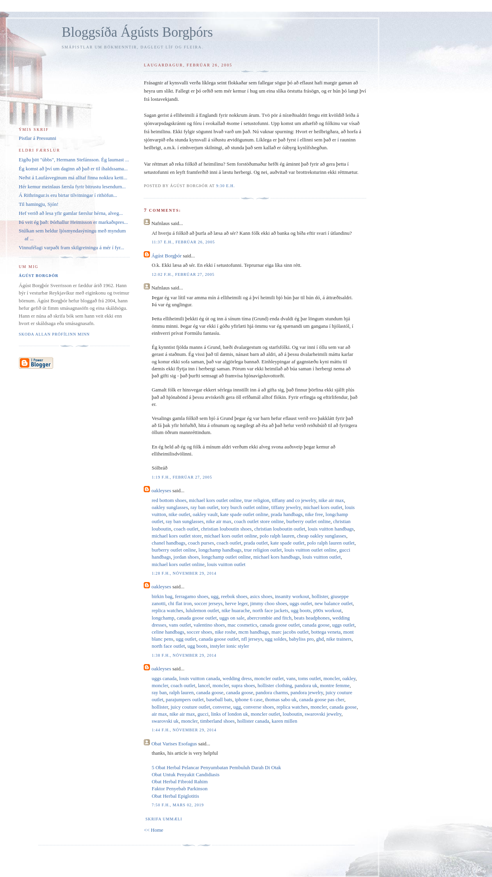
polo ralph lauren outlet (331, 543)
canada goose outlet (197, 618)
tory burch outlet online (245, 507)
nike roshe (225, 632)
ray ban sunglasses (185, 521)
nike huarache (235, 610)
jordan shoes (186, 557)
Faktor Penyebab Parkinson (179, 788)
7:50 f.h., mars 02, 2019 (178, 805)
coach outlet (186, 529)
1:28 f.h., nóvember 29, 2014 (184, 573)
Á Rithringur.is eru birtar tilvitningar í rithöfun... (68, 195)
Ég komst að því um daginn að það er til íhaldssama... (73, 168)
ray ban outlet (204, 507)
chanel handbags (168, 543)
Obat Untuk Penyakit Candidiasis (185, 774)
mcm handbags (253, 632)
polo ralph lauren (277, 536)
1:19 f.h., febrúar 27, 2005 (182, 477)
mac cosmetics (242, 625)
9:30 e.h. (225, 186)
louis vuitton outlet (321, 557)
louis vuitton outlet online (310, 550)
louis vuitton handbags (331, 529)
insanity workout (292, 596)
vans (291, 678)
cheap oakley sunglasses (321, 536)
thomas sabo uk (281, 699)
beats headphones (312, 618)
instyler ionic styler (229, 646)
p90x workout (327, 610)
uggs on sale (231, 618)
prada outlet (256, 543)
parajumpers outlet (185, 699)
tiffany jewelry (286, 507)
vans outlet (180, 625)
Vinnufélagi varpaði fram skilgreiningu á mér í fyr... (71, 247)
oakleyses (161, 490)
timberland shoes (217, 721)
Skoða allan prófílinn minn (54, 334)
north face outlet (168, 646)
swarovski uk (165, 721)
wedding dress (237, 678)
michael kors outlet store (176, 536)
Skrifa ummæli (163, 819)
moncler (331, 678)
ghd (320, 639)
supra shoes (243, 685)
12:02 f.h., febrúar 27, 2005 (183, 274)
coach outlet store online (258, 521)
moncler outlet (268, 678)
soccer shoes (199, 632)
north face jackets (271, 610)
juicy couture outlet (190, 707)
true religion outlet (263, 550)
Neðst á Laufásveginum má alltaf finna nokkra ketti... (73, 177)
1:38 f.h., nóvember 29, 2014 (184, 655)
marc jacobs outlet (289, 632)
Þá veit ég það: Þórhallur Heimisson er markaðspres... (73, 222)
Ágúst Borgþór (167, 256)
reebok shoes (234, 596)
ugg (215, 596)
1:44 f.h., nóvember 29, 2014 (184, 730)
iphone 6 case (248, 699)
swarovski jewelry (323, 714)
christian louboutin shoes (226, 529)
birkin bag (162, 596)
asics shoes (261, 596)
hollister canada (253, 721)
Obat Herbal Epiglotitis (175, 796)
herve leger (236, 603)
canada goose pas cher (321, 699)
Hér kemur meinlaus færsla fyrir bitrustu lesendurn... (72, 186)
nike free (314, 514)
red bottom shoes (169, 500)
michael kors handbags (276, 557)
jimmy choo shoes (268, 603)
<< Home (153, 830)
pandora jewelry (307, 692)
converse (222, 707)
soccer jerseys (208, 603)
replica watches (167, 610)
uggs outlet (301, 603)
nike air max (331, 500)
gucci (203, 714)
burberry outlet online (308, 521)
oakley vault (205, 514)
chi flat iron (180, 603)
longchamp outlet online (226, 557)
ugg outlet (186, 639)
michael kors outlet (322, 507)
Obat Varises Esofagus (174, 744)
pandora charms (272, 692)
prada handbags (287, 514)
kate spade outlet (287, 543)
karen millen (284, 721)
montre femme (334, 685)
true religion (256, 500)
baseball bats (219, 699)
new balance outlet (334, 603)
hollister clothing (275, 685)
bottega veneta (325, 632)
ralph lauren (181, 692)
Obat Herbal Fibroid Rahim (179, 781)
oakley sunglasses (170, 507)
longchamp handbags (219, 550)
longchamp (163, 618)
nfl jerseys (251, 639)
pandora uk (306, 685)
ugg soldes (275, 639)
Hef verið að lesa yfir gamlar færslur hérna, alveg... (71, 213)
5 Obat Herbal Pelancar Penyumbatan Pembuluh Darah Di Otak (216, 767)
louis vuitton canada (199, 678)
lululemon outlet (202, 610)
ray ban (159, 692)
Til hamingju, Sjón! (39, 204)
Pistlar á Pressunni (37, 138)
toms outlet (309, 678)
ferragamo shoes (192, 596)
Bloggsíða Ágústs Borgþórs (137, 32)
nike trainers (339, 639)
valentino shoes (209, 625)
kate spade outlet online (244, 514)
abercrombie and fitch (269, 618)
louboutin (292, 714)
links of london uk (229, 714)
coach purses (201, 543)
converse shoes (258, 707)
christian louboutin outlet (279, 529)
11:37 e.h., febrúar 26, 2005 (183, 242)
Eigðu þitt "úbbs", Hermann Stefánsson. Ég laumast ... (74, 160)
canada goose (316, 625)
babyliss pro (301, 639)
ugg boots (301, 610)
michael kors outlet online (215, 500)
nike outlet (179, 514)
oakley (349, 678)
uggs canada (164, 678)
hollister (320, 596)
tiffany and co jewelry (294, 500)
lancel (204, 685)
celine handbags (168, 632)
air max (159, 714)
